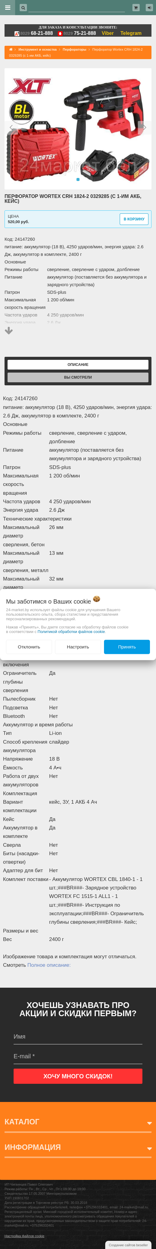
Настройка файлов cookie (24, 1236)
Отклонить (29, 646)
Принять (127, 646)
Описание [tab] (78, 365)
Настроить (78, 646)
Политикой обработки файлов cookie (71, 631)
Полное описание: (49, 965)
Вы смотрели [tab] (78, 377)
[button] (11, 128)
